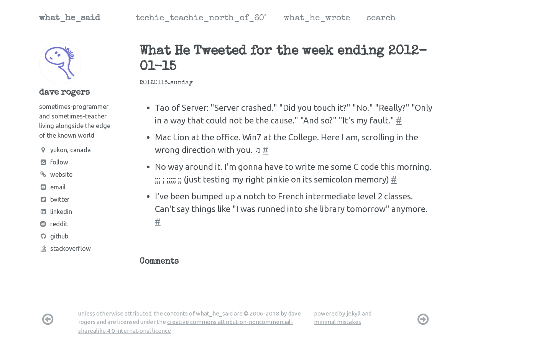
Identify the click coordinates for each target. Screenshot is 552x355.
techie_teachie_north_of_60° (201, 19)
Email (52, 187)
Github (53, 236)
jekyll (354, 313)
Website (55, 174)
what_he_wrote (317, 19)
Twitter (54, 199)
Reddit (53, 223)
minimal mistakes (337, 322)
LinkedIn (55, 211)
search (381, 19)
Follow (53, 162)
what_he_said (69, 19)
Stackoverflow (65, 248)
